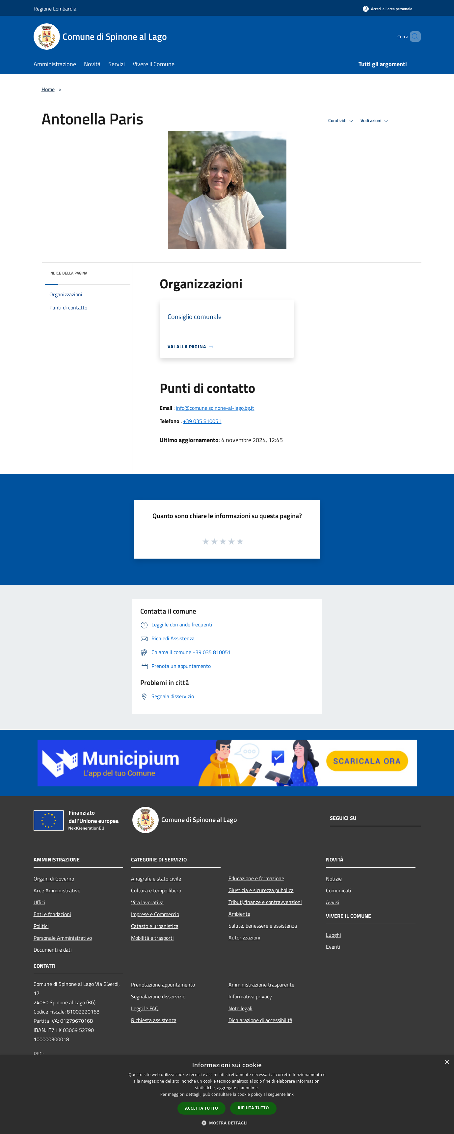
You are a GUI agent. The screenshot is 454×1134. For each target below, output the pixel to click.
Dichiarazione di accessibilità (260, 1020)
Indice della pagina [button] (68, 273)
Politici (41, 926)
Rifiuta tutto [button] (253, 1108)
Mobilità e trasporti (152, 938)
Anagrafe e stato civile (156, 879)
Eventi (333, 947)
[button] (227, 1123)
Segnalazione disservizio (158, 996)
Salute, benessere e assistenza (262, 926)
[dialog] (227, 1094)
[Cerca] (413, 36)
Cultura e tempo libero (156, 890)
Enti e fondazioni (52, 914)
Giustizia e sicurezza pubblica (261, 890)
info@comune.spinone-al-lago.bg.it (215, 408)
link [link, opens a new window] (290, 1094)
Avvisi (332, 902)
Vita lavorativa (147, 902)
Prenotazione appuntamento (163, 985)
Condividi (341, 121)
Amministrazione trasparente (261, 985)
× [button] (446, 1062)
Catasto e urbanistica (154, 926)
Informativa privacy (250, 996)
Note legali (240, 1008)
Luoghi (333, 935)
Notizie (334, 879)
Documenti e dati (53, 950)
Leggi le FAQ (145, 1008)
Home (48, 89)
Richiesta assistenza (153, 1020)
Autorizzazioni (244, 937)
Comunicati (338, 890)
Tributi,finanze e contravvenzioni (265, 902)
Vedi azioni (375, 121)
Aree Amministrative (57, 890)
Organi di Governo (54, 879)
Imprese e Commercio (155, 914)
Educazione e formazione (256, 878)
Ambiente (239, 914)
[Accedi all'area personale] (387, 8)
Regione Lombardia (55, 9)
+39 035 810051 (202, 421)
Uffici (39, 902)
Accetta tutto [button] (201, 1108)
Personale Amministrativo (63, 938)
